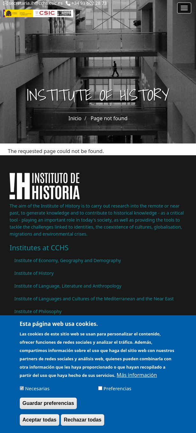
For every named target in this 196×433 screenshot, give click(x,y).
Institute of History (34, 273)
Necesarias (37, 392)
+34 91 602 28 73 (89, 3)
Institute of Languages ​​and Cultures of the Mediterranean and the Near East (94, 299)
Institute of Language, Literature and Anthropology (67, 286)
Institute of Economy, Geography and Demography (67, 260)
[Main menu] (184, 8)
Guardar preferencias (48, 407)
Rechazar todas (82, 423)
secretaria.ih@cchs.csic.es (35, 3)
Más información (137, 378)
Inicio (75, 118)
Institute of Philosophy (38, 311)
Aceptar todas (40, 423)
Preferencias (117, 392)
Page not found (109, 118)
